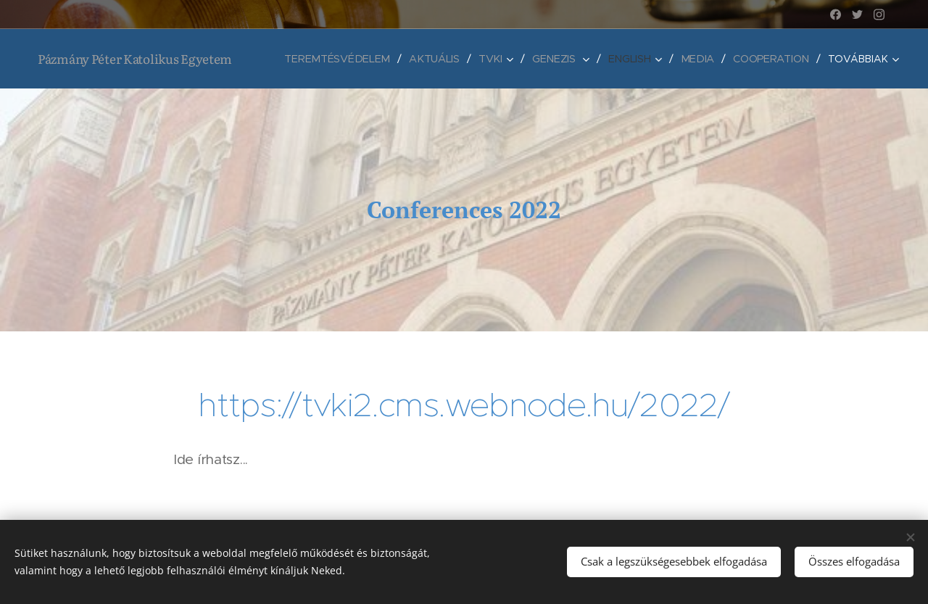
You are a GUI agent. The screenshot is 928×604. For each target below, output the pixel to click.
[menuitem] (342, 59)
